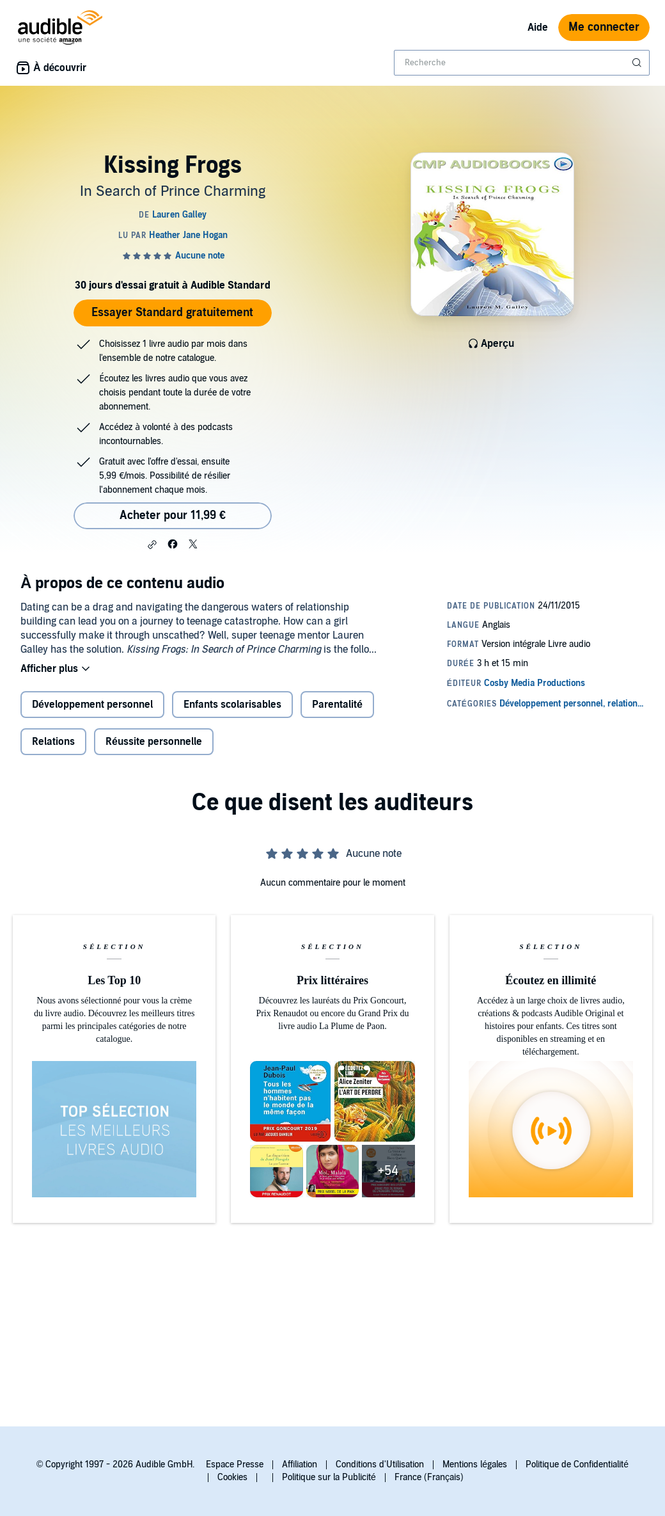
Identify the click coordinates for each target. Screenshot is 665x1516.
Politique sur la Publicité (329, 1477)
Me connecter (603, 27)
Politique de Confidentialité (577, 1464)
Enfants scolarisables (232, 704)
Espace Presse (234, 1464)
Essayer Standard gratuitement (172, 312)
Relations (53, 741)
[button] (152, 544)
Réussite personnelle (154, 741)
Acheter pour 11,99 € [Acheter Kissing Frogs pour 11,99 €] (173, 515)
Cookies (232, 1477)
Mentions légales (474, 1464)
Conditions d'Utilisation (380, 1464)
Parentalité (337, 704)
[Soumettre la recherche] (638, 63)
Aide (538, 27)
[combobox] (522, 63)
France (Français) (429, 1477)
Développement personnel (92, 704)
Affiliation (299, 1464)
